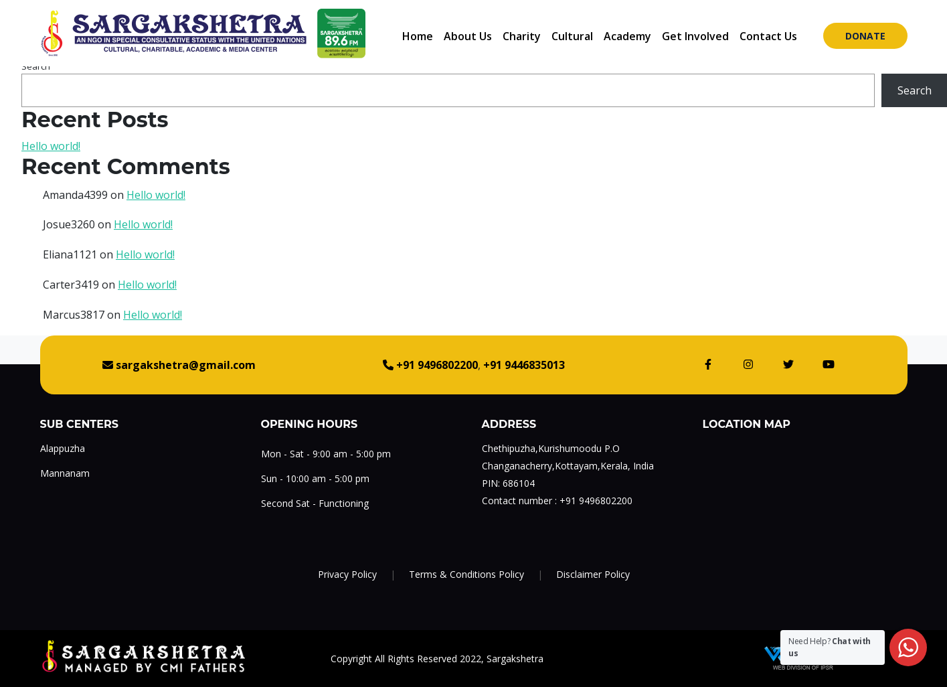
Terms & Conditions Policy (466, 574)
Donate (865, 35)
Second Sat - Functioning (315, 503)
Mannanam (65, 473)
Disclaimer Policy (593, 574)
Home (417, 36)
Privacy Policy (347, 574)
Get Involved (695, 36)
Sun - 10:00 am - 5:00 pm (315, 478)
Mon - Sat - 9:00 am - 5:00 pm (326, 453)
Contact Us (768, 36)
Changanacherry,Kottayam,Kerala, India (568, 465)
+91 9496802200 (595, 500)
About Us (468, 36)
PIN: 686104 (508, 483)
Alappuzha (62, 448)
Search (35, 66)
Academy (627, 36)
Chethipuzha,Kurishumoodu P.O (551, 448)
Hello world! (50, 146)
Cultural (572, 36)
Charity (522, 36)
